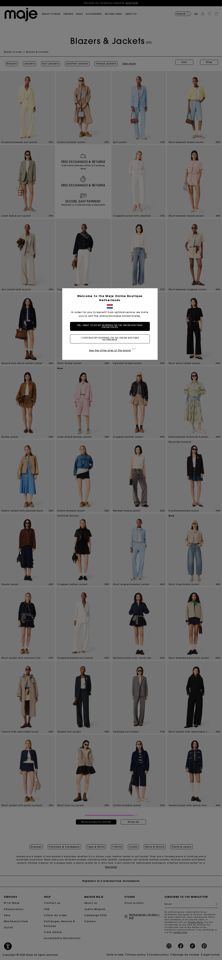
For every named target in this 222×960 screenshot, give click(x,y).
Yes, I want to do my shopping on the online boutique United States (111, 326)
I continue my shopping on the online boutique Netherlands (111, 339)
